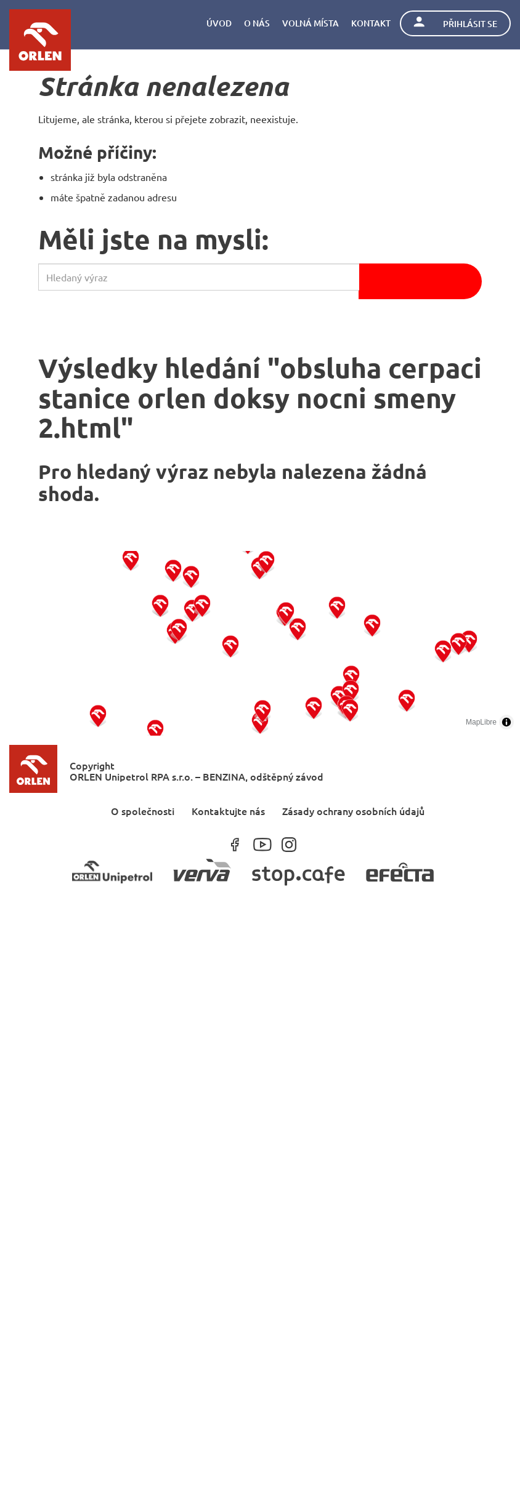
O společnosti (142, 810)
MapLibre (481, 722)
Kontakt (371, 23)
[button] (98, 715)
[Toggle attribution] (506, 722)
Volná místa (310, 23)
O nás (257, 23)
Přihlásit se (455, 23)
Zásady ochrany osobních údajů (353, 810)
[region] (260, 643)
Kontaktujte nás (228, 810)
